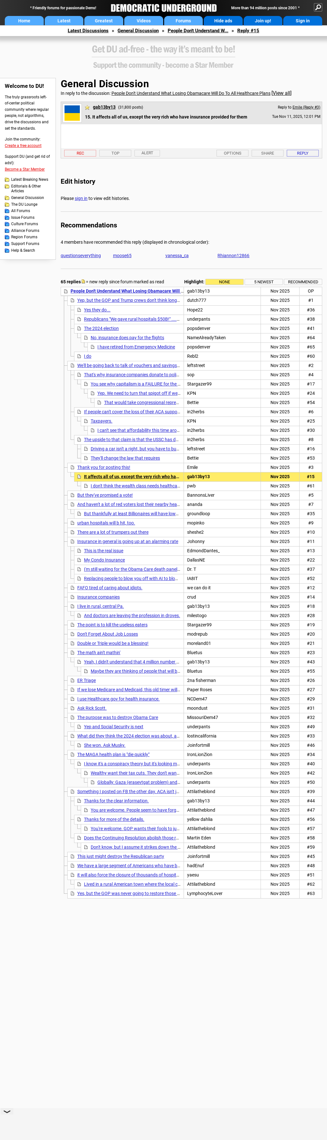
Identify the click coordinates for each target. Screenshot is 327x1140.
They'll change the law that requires (125, 458)
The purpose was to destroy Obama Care (117, 717)
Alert (147, 152)
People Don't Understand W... (198, 31)
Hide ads (223, 20)
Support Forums (25, 243)
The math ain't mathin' (98, 652)
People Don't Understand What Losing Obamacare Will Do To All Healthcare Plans (190, 93)
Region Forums (24, 237)
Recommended (303, 281)
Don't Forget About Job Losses (107, 634)
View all (281, 93)
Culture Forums (24, 224)
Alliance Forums (25, 230)
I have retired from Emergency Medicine (136, 346)
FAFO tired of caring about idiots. (109, 587)
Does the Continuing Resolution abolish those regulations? (141, 837)
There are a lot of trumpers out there (112, 532)
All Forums (20, 211)
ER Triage (86, 680)
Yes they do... (97, 309)
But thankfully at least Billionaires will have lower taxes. (138, 513)
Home (24, 20)
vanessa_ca (177, 255)
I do (87, 356)
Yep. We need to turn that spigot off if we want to (145, 393)
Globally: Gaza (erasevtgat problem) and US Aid (144, 782)
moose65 (122, 255)
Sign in (303, 20)
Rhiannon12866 (233, 255)
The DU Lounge (24, 204)
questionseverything (81, 255)
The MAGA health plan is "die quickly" (113, 754)
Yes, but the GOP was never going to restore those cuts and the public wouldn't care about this (169, 893)
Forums (183, 20)
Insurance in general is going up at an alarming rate (127, 541)
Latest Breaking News (29, 179)
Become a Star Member (25, 169)
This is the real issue (103, 550)
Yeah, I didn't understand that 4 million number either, (136, 661)
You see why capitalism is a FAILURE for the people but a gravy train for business (170, 383)
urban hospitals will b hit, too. (106, 522)
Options (232, 153)
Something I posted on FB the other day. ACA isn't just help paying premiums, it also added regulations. (178, 791)
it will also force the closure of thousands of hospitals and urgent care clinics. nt (155, 874)
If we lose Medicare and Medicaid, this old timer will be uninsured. (141, 689)
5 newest (264, 281)
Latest (64, 20)
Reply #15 (248, 31)
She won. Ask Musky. (104, 745)
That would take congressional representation (149, 402)
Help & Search (23, 250)
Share (267, 153)
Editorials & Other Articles (26, 189)
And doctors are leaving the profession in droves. (132, 615)
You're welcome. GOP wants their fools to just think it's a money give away (163, 828)
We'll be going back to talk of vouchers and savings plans (133, 365)
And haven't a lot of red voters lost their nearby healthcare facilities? (143, 504)
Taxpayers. (101, 421)
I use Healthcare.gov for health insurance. (118, 698)
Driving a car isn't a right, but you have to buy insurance (145, 448)
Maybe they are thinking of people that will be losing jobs (146, 671)
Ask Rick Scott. (92, 708)
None (224, 281)
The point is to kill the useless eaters (112, 624)
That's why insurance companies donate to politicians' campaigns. (149, 374)
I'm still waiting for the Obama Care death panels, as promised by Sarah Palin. (160, 569)
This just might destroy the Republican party (120, 856)
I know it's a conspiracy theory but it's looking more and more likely (149, 763)
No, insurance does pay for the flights (127, 337)
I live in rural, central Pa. (100, 606)
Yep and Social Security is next (113, 726)
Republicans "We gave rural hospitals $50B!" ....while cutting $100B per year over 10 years (172, 319)
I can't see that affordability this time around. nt (144, 430)
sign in (81, 198)
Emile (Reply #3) (306, 107)
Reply (302, 153)
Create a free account (23, 145)
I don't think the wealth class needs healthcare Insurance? (147, 485)
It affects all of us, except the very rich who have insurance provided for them (161, 476)
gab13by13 (104, 107)
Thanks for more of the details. (114, 819)
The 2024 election (101, 328)
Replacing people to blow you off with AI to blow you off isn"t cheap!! (151, 578)
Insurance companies (98, 597)
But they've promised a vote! (105, 495)
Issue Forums (22, 217)
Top (115, 153)
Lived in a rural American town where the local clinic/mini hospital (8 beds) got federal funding (176, 884)
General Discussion (138, 31)
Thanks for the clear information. (116, 800)
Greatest (104, 20)
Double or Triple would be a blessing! (112, 643)
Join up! (263, 20)
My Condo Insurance (104, 559)
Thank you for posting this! (103, 467)
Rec (80, 153)
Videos (144, 20)
